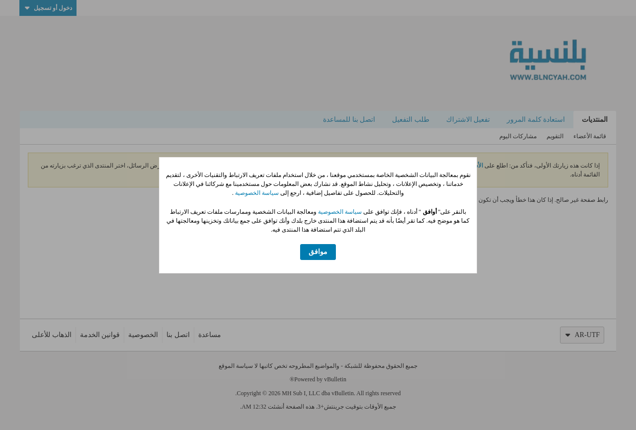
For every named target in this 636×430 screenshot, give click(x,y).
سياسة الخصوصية (256, 192)
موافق (318, 252)
